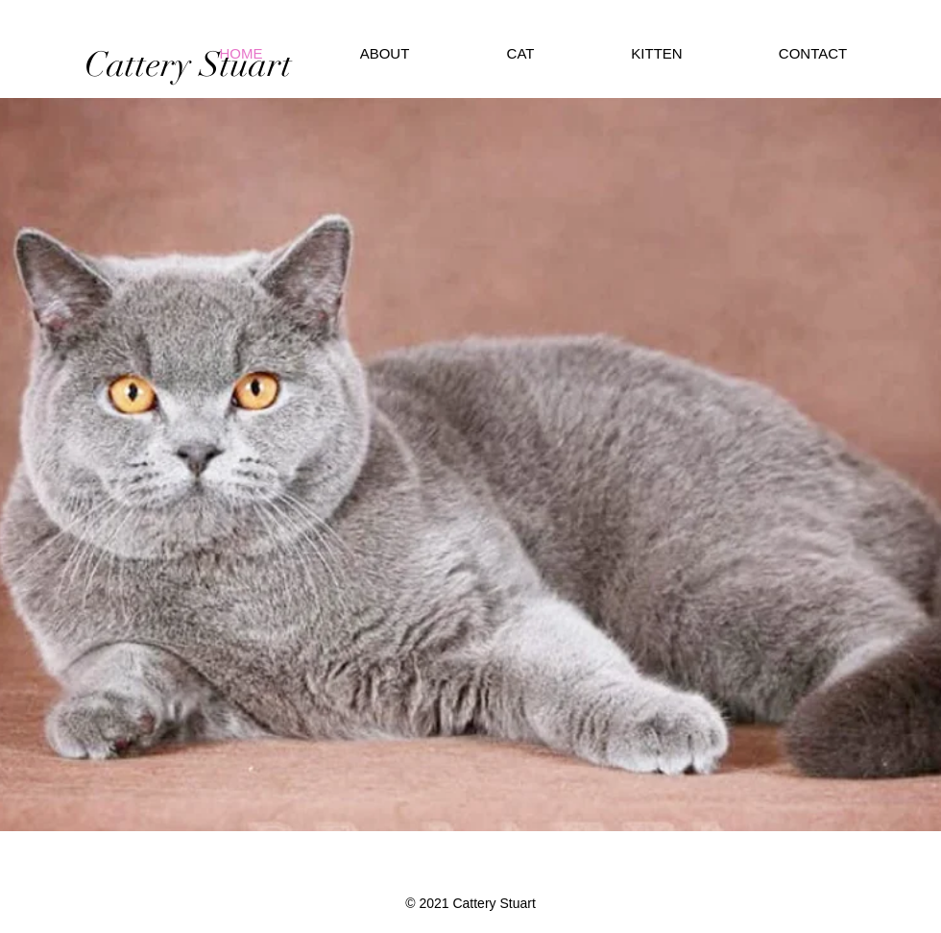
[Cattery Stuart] (188, 64)
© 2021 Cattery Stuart (470, 903)
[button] (657, 54)
